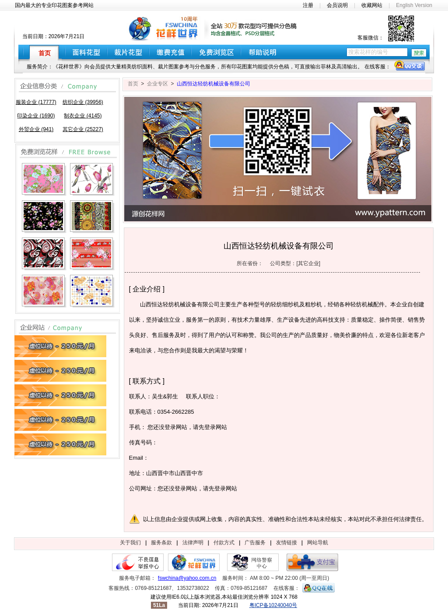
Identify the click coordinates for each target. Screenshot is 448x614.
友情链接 (286, 542)
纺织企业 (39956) (83, 102)
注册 (308, 5)
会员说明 (337, 5)
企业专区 (157, 84)
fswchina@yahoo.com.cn (187, 578)
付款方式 (224, 542)
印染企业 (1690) (36, 116)
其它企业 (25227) (83, 129)
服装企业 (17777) (36, 102)
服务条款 (161, 542)
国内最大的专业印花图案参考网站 (54, 5)
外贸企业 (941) (36, 129)
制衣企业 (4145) (83, 116)
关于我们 (130, 542)
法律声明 (192, 542)
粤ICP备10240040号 (273, 605)
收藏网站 (371, 5)
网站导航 (317, 542)
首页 (133, 84)
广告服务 (255, 542)
